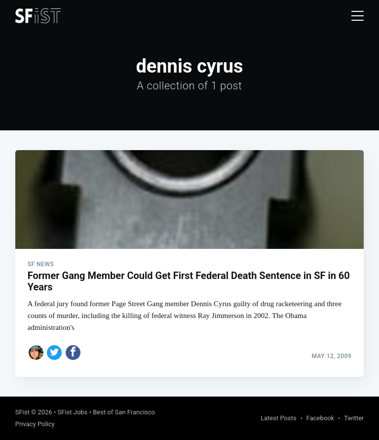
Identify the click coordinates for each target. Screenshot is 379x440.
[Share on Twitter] (54, 352)
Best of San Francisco (124, 412)
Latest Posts (279, 418)
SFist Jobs (72, 412)
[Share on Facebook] (73, 352)
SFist (22, 412)
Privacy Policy (35, 424)
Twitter (354, 418)
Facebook (320, 418)
